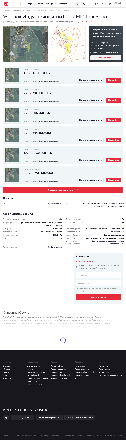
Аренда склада (57, 372)
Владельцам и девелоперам (111, 375)
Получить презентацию (90, 80)
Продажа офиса (82, 366)
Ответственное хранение (37, 378)
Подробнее (113, 80)
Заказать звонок (84, 4)
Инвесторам (104, 372)
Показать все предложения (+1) (63, 190)
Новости (6, 372)
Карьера (6, 375)
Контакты (7, 378)
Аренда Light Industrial (60, 375)
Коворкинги (32, 369)
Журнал (6, 369)
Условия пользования (85, 436)
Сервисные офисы (47, 3)
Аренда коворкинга (59, 369)
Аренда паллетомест (59, 378)
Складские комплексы (36, 372)
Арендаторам (105, 366)
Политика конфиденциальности (109, 436)
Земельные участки (35, 384)
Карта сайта (68, 436)
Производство (33, 381)
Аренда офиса (57, 366)
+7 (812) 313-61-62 (97, 3)
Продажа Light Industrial (85, 372)
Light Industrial (33, 375)
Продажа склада (82, 369)
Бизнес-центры (33, 366)
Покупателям (104, 369)
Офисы (31, 3)
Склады (63, 3)
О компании (8, 366)
